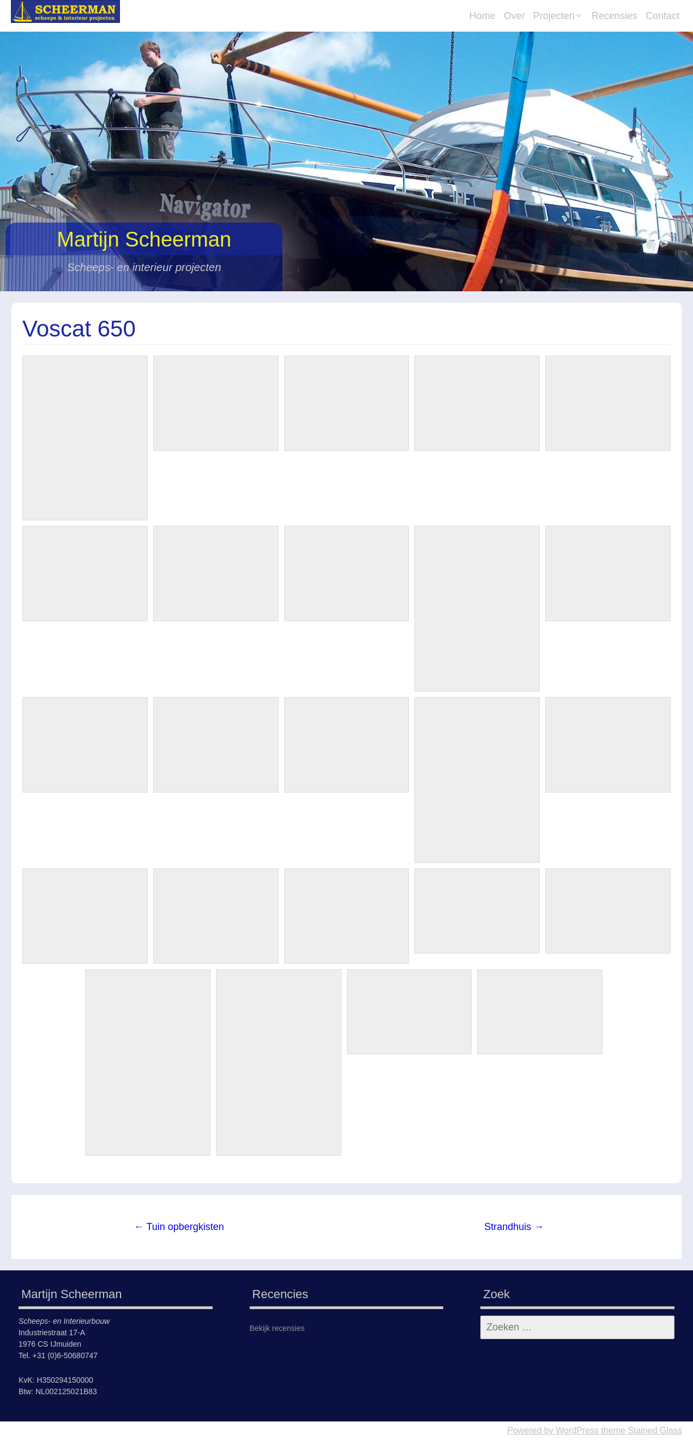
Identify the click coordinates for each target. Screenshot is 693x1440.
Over (514, 15)
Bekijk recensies (277, 1328)
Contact (662, 15)
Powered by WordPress (553, 1430)
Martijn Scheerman (144, 239)
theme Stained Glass (640, 1430)
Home (482, 15)
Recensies (614, 15)
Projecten (554, 15)
